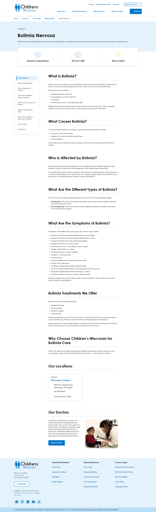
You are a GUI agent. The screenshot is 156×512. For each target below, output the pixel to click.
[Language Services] (121, 487)
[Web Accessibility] (121, 477)
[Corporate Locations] (59, 472)
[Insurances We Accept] (91, 477)
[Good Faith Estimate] (90, 487)
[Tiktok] (39, 501)
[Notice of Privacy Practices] (124, 467)
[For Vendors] (56, 467)
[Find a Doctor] (56, 442)
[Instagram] (22, 501)
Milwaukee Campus (65, 380)
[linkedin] (27, 501)
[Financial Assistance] (90, 472)
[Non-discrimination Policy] (124, 472)
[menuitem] (26, 78)
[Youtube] (33, 501)
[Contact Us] (21, 484)
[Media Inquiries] (57, 482)
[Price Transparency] (90, 482)
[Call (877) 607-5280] (62, 396)
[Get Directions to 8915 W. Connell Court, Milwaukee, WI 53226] (67, 389)
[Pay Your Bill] (88, 467)
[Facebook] (16, 501)
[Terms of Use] (119, 482)
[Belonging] (55, 477)
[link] (91, 4)
